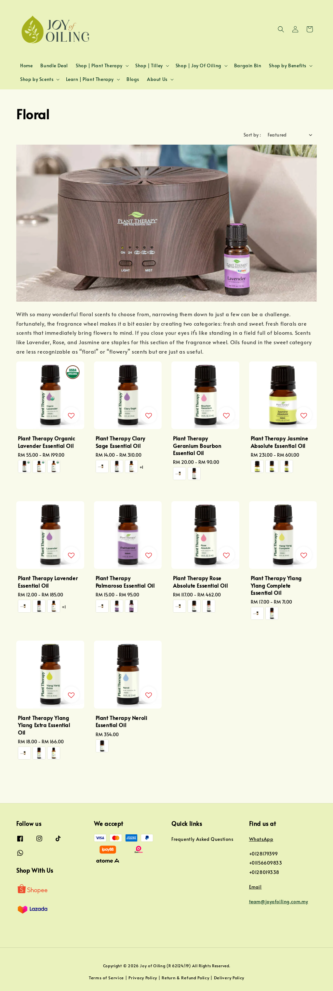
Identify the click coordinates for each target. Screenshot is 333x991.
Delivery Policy (229, 978)
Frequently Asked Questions (202, 839)
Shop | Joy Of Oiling (198, 66)
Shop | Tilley (149, 66)
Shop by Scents (36, 79)
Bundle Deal (54, 65)
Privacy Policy (142, 978)
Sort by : (252, 135)
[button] (281, 29)
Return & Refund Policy (185, 978)
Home (26, 65)
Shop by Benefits (287, 66)
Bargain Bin (247, 65)
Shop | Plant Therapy (99, 66)
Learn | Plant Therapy (90, 79)
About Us (157, 79)
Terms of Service (106, 978)
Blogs (133, 79)
